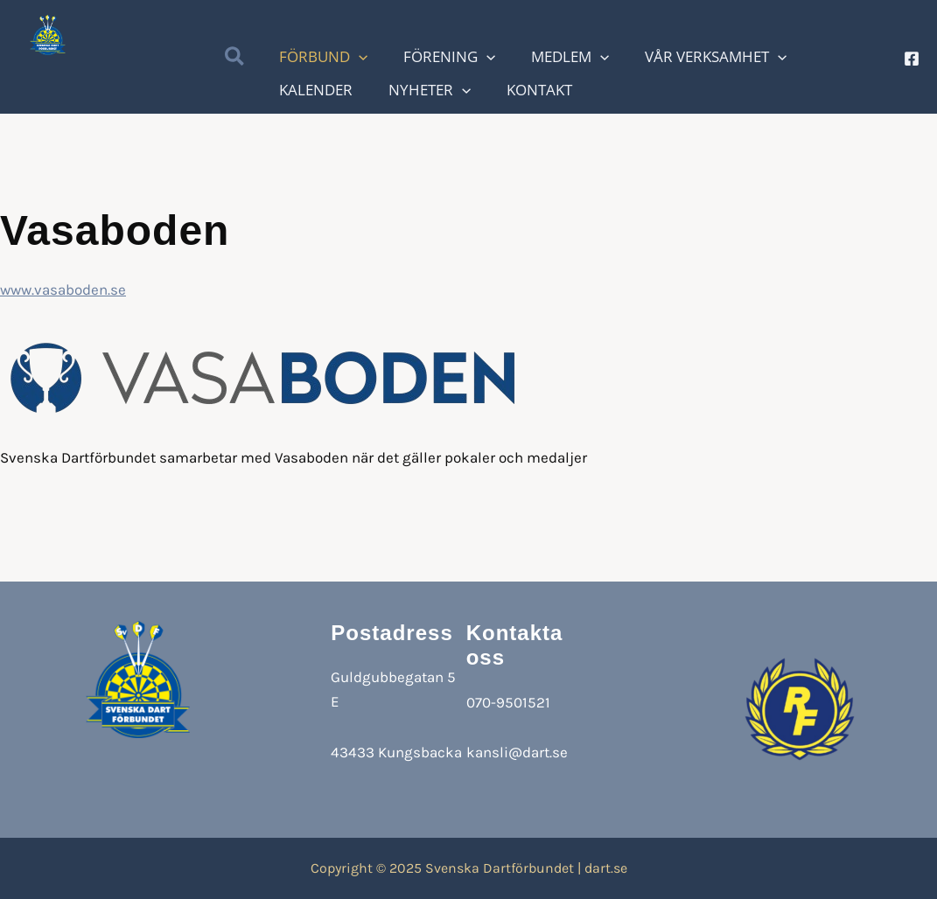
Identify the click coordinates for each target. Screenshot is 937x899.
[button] (235, 59)
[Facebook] (912, 58)
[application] (460, 58)
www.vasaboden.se (63, 289)
